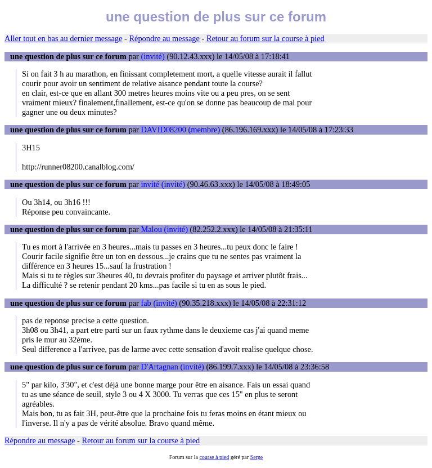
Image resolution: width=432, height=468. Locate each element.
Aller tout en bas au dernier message (63, 38)
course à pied (214, 457)
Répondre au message (164, 38)
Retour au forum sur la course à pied (265, 38)
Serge (256, 457)
